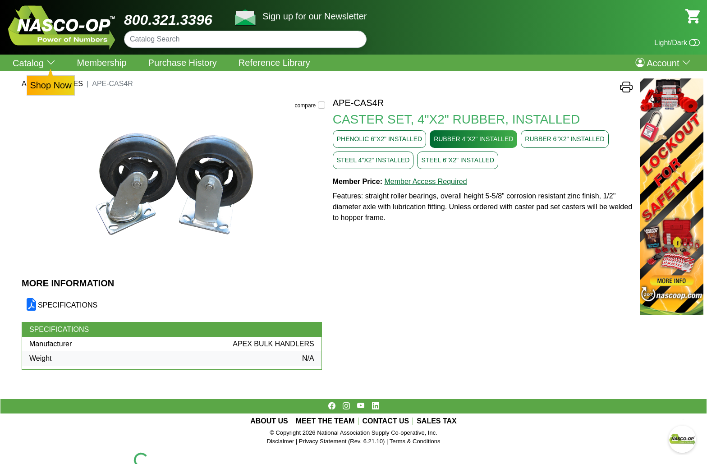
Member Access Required (425, 181)
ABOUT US (269, 421)
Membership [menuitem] (102, 62)
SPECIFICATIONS (67, 305)
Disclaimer (280, 441)
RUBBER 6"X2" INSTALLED (564, 138)
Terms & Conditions (415, 441)
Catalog (34, 63)
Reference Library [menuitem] (274, 62)
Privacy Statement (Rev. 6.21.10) (342, 441)
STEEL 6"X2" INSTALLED (457, 160)
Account (663, 62)
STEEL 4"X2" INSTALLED (373, 160)
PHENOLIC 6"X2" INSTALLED (379, 138)
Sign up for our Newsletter (314, 16)
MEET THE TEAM (325, 421)
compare (305, 105)
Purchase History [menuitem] (182, 62)
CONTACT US (385, 421)
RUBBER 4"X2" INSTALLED (473, 138)
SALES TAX (437, 421)
